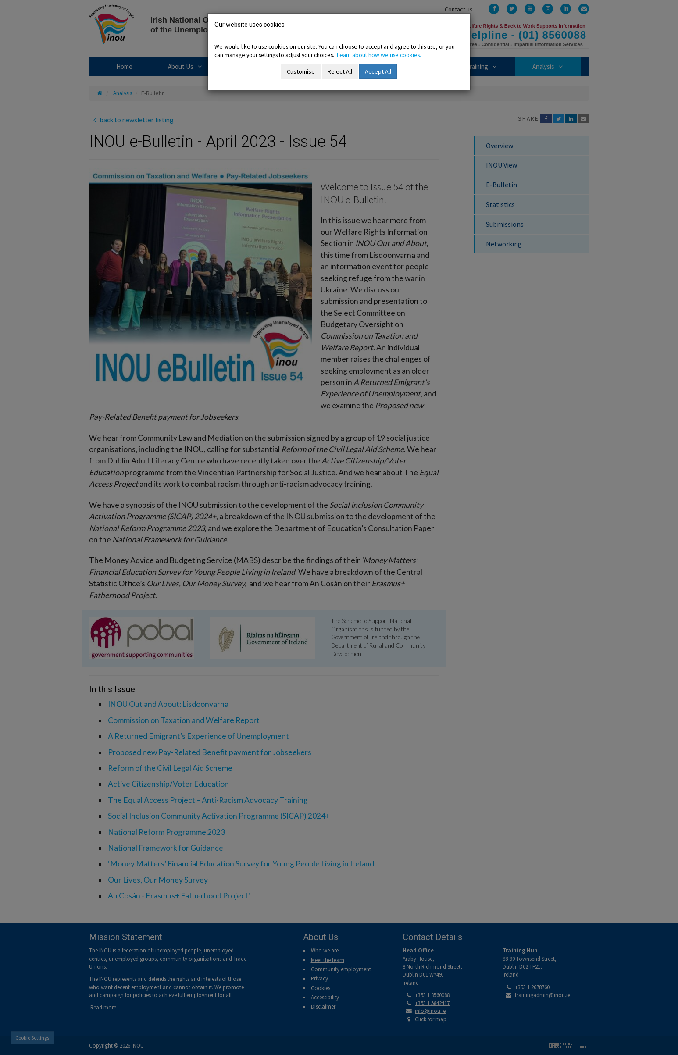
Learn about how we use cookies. (379, 55)
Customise (301, 71)
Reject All (340, 71)
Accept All (378, 71)
